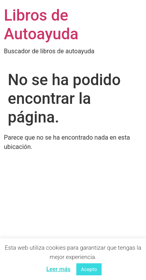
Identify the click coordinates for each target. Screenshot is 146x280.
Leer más (58, 269)
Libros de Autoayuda (41, 24)
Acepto (89, 269)
